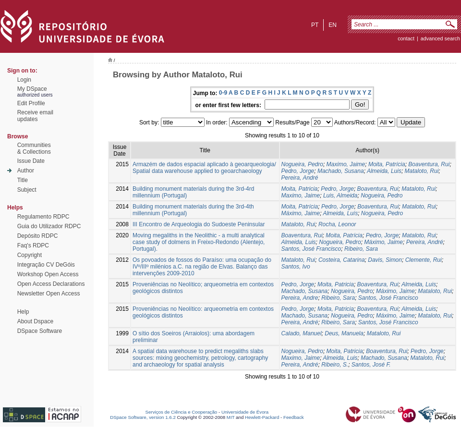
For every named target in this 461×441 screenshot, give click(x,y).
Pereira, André (299, 177)
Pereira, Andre (299, 297)
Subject (26, 189)
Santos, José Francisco (311, 248)
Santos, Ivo (295, 266)
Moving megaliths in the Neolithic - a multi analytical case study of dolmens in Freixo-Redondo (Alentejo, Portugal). (199, 242)
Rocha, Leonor (337, 224)
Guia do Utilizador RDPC (49, 226)
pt (314, 25)
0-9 (223, 92)
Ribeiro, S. (334, 364)
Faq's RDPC (33, 245)
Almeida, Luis (384, 171)
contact (406, 38)
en (332, 25)
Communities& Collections (34, 148)
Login (24, 79)
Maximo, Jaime (346, 164)
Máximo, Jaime (300, 213)
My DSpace (32, 89)
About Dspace (35, 321)
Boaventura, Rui (428, 164)
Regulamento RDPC (43, 216)
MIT (231, 417)
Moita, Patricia (299, 188)
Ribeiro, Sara (361, 248)
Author (25, 170)
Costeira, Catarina (341, 260)
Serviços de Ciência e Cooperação (182, 412)
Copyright (29, 255)
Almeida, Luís (340, 213)
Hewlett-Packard (262, 417)
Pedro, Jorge (298, 171)
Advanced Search (440, 38)
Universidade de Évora (244, 412)
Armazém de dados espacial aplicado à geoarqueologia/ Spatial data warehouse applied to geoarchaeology (204, 167)
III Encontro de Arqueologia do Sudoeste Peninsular (199, 224)
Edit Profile (31, 103)
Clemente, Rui (423, 260)
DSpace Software (39, 331)
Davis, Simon (385, 260)
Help (23, 311)
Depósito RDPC (37, 236)
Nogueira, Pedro (302, 164)
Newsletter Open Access (48, 293)
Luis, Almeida (340, 195)
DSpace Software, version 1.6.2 (143, 417)
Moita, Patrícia (386, 164)
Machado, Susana (340, 171)
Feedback (293, 417)
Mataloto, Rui (422, 171)
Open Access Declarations (51, 284)
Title (22, 180)
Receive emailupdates (35, 115)
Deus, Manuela (344, 333)
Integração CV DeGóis (46, 264)
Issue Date (31, 161)
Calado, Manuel (301, 333)
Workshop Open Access (48, 274)
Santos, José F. (371, 364)
